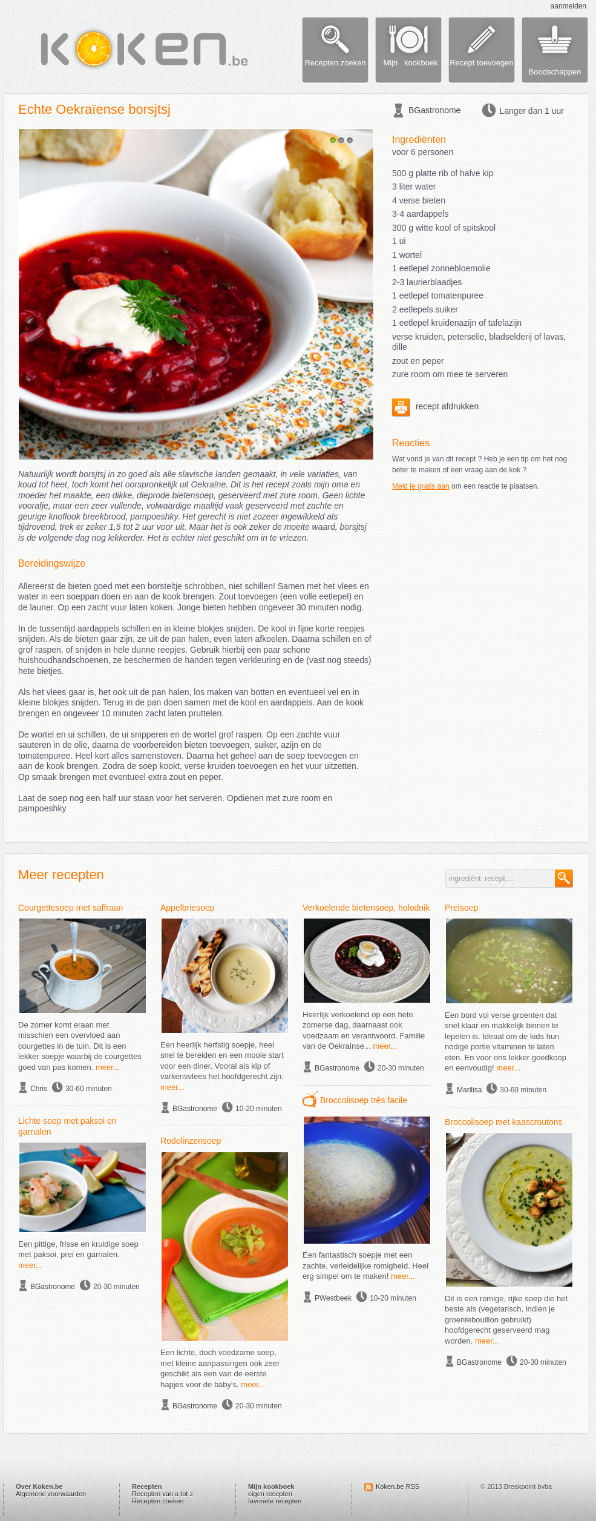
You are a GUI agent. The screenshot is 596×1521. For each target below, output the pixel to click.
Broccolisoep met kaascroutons (504, 1122)
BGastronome (434, 110)
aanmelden (568, 6)
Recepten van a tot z (162, 1493)
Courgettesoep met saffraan (70, 907)
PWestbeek (333, 1298)
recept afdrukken (435, 406)
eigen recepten (270, 1493)
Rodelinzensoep (190, 1141)
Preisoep (461, 907)
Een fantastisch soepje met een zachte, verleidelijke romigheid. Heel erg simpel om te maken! (365, 1265)
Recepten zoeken (158, 1501)
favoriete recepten (274, 1501)
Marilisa (469, 1090)
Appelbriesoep (187, 907)
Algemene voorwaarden (51, 1493)
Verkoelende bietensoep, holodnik (366, 907)
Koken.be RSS (397, 1486)
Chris (38, 1088)
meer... (108, 1067)
